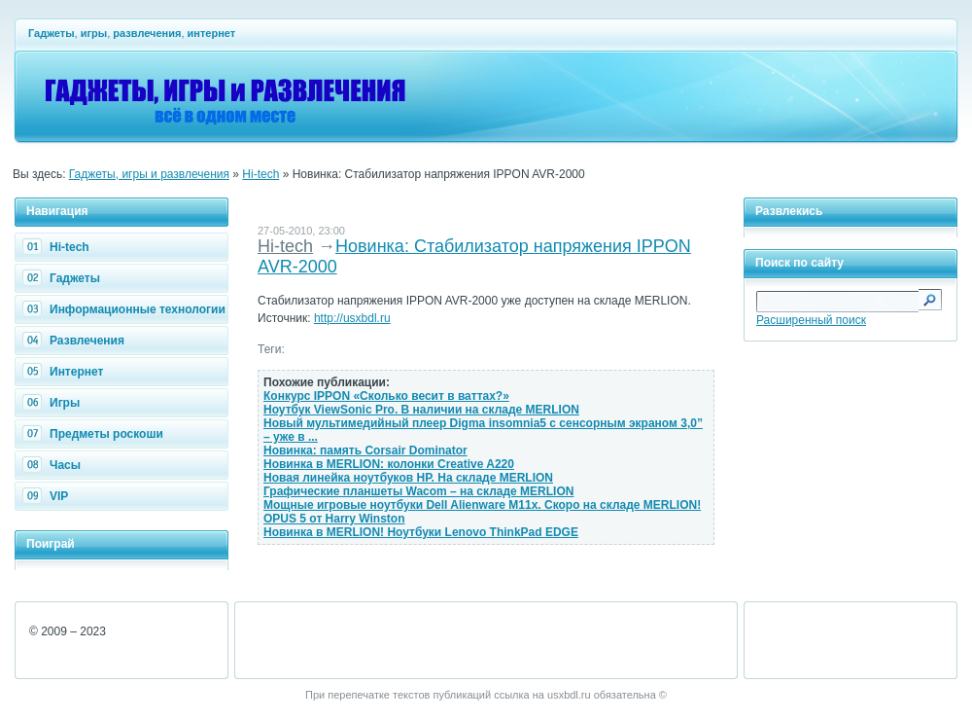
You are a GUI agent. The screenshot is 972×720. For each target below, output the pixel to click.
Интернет (65, 371)
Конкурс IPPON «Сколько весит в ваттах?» (386, 396)
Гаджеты (63, 278)
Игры (53, 403)
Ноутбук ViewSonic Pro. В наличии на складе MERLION (421, 409)
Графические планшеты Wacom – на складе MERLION (418, 491)
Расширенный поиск (811, 320)
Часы (54, 465)
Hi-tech (260, 174)
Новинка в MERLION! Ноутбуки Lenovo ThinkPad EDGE (420, 532)
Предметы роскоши (95, 434)
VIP (47, 496)
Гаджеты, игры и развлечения (149, 174)
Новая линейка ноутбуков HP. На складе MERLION (408, 478)
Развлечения (75, 340)
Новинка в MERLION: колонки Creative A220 (388, 464)
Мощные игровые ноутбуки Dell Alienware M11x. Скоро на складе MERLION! (482, 505)
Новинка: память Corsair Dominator (365, 450)
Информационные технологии (126, 309)
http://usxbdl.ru (352, 318)
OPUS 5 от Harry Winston (334, 518)
